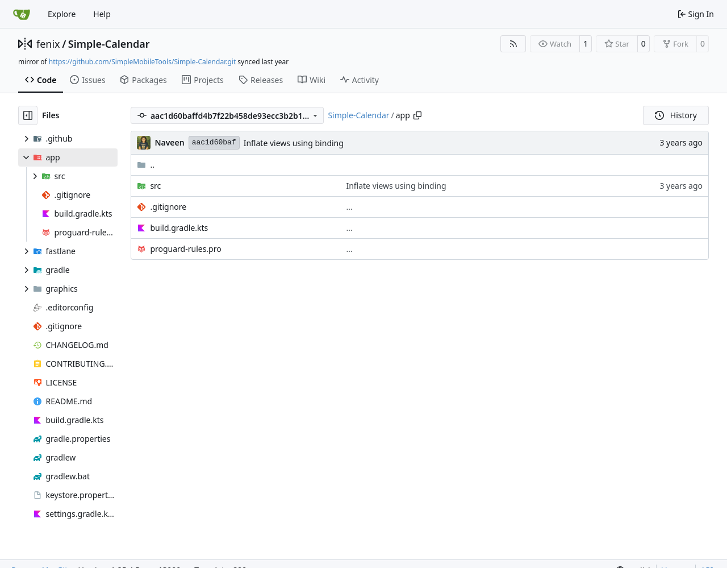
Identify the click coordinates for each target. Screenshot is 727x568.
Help (102, 14)
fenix (48, 43)
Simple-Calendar (109, 43)
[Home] (21, 14)
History (676, 115)
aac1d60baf (214, 142)
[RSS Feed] (513, 43)
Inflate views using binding (294, 143)
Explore (62, 14)
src (155, 185)
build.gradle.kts (179, 227)
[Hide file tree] (27, 115)
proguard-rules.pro (185, 248)
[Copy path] (417, 115)
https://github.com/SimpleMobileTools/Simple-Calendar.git (142, 62)
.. (145, 164)
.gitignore (168, 206)
